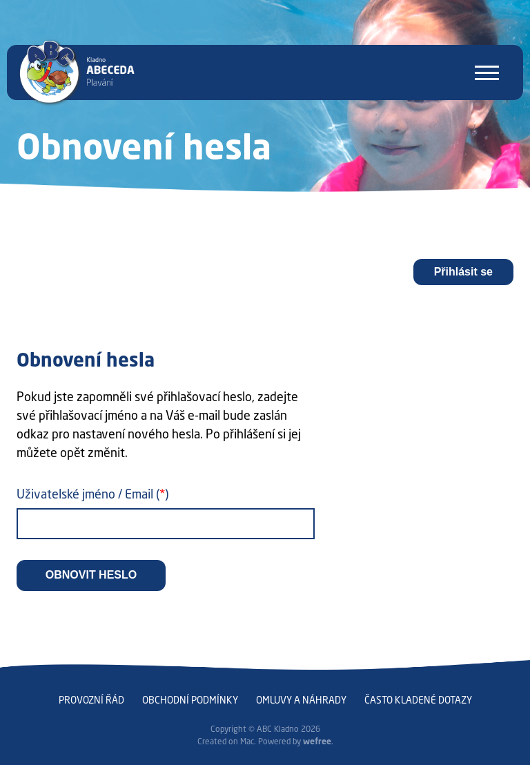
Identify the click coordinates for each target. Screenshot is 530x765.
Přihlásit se (463, 272)
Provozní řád (91, 699)
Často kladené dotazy (418, 699)
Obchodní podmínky (190, 699)
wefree (317, 741)
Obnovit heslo (91, 575)
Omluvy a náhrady (301, 699)
